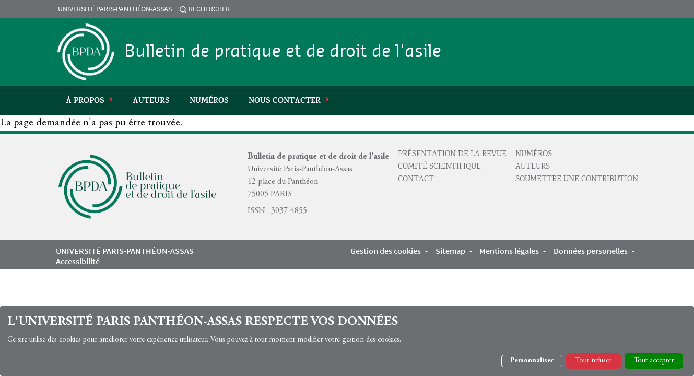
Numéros (209, 101)
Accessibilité (78, 261)
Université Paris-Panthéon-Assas (115, 9)
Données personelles (591, 250)
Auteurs (151, 101)
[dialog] (347, 341)
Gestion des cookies (385, 250)
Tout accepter (654, 361)
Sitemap (450, 250)
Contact (416, 179)
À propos (85, 101)
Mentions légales (509, 250)
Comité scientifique (439, 167)
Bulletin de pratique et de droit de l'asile (282, 51)
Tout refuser (593, 361)
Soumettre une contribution (576, 179)
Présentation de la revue (452, 154)
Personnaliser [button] (532, 361)
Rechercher (209, 9)
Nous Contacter (285, 101)
